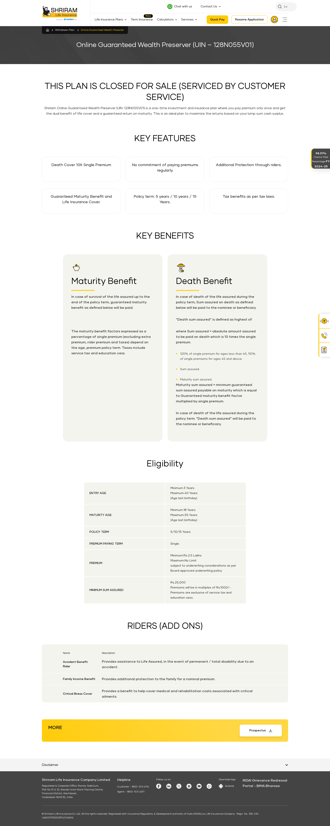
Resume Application (249, 19)
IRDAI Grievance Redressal (265, 780)
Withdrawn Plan (65, 30)
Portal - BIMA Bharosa (261, 786)
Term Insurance (142, 19)
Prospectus (257, 730)
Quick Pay (217, 19)
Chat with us (183, 6)
